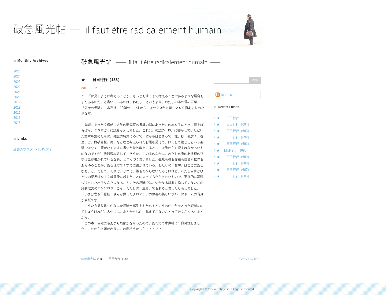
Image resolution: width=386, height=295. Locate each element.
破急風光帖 (88, 258)
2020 (17, 97)
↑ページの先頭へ (248, 258)
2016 (17, 118)
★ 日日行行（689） (234, 157)
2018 (17, 107)
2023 (17, 82)
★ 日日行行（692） (234, 137)
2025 (17, 71)
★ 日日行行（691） (234, 144)
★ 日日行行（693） (234, 131)
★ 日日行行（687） (234, 170)
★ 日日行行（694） (234, 124)
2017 (17, 113)
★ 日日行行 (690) (232, 150)
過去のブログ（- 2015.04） (33, 149)
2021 (17, 92)
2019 (17, 102)
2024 (17, 76)
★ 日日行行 (228, 118)
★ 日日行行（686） (234, 176)
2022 (17, 87)
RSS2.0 (226, 95)
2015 (17, 123)
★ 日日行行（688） (234, 163)
